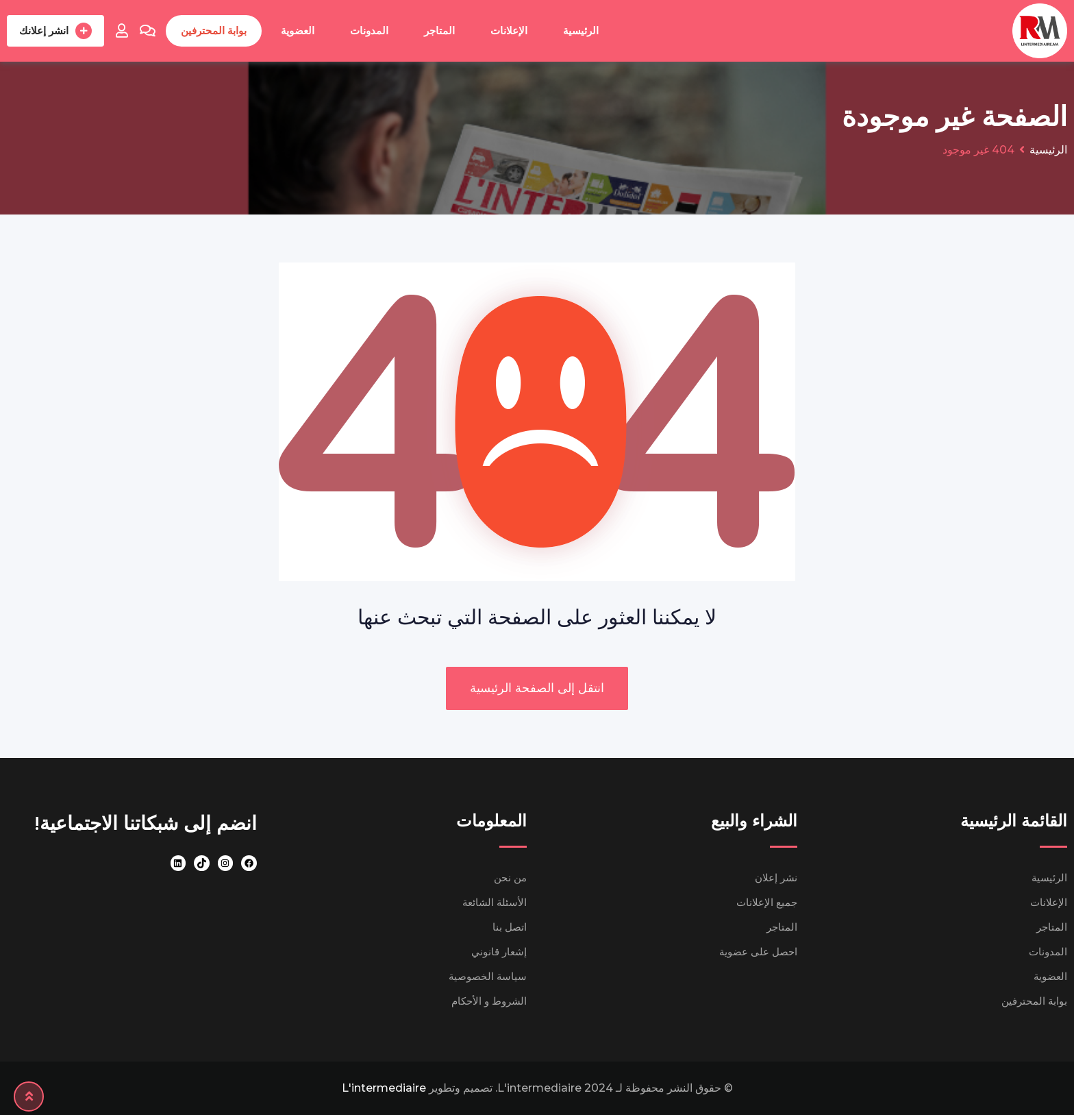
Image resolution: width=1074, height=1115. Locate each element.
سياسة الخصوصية (488, 976)
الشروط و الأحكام (489, 1000)
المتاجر (439, 30)
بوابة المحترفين (214, 30)
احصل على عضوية (758, 951)
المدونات (369, 30)
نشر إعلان (776, 877)
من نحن (510, 877)
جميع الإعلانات (766, 902)
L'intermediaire (384, 1087)
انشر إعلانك (55, 31)
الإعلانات (508, 30)
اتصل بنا (509, 926)
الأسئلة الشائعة (494, 902)
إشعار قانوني (499, 951)
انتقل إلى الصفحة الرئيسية (537, 688)
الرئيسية (581, 30)
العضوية (297, 30)
